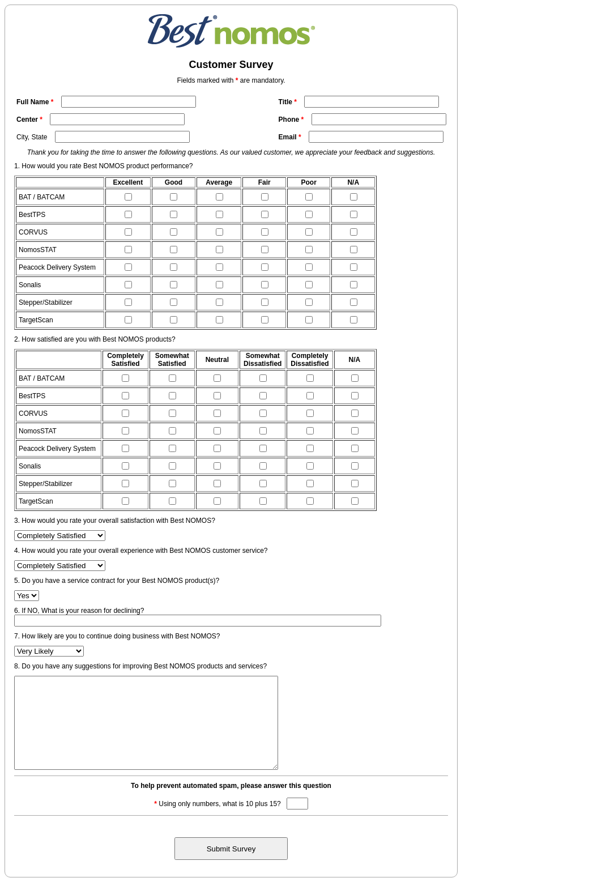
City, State (31, 137)
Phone (292, 119)
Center (30, 119)
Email (291, 137)
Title (289, 102)
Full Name (36, 102)
